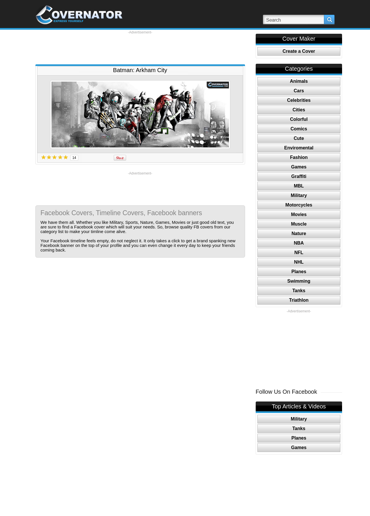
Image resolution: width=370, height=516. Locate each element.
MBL (299, 185)
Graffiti (298, 176)
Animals (299, 81)
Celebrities (299, 100)
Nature (298, 233)
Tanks (298, 290)
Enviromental (298, 147)
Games (298, 166)
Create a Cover (298, 51)
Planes (298, 271)
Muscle (299, 224)
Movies (299, 214)
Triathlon (299, 300)
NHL (298, 262)
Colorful (299, 119)
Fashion (299, 157)
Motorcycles (298, 204)
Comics (299, 128)
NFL (298, 252)
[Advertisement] (140, 48)
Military (299, 195)
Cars (299, 90)
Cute (299, 138)
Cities (299, 109)
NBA (299, 243)
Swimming (298, 281)
